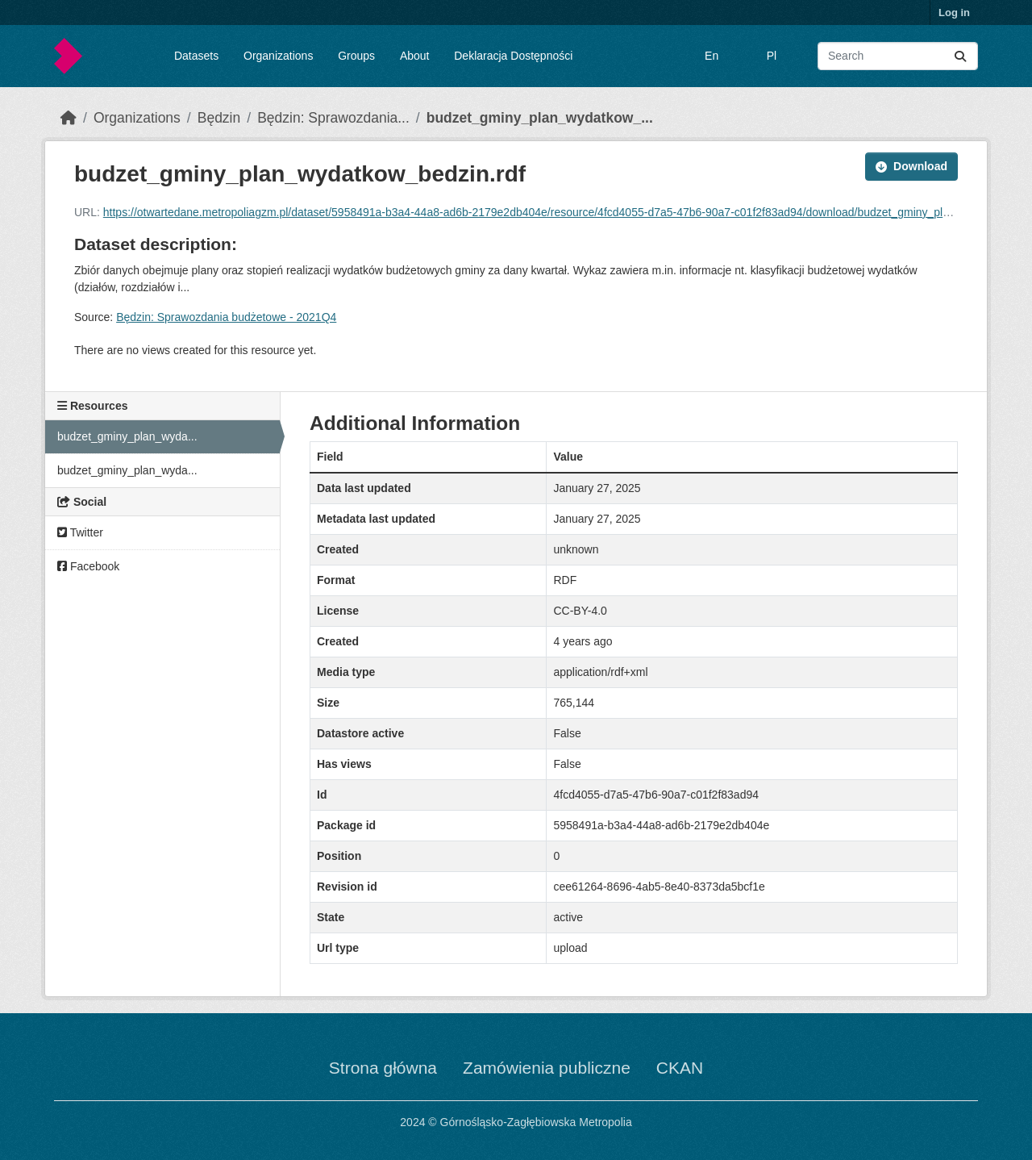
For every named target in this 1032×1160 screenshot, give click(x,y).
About (415, 55)
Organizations (278, 55)
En (711, 55)
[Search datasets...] (898, 56)
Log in (954, 12)
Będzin (219, 118)
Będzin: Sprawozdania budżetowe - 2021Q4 (226, 317)
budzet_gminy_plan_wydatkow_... (540, 118)
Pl (771, 55)
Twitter (80, 532)
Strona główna (383, 1067)
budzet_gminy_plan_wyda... (127, 436)
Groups (356, 55)
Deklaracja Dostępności (513, 55)
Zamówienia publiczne (546, 1067)
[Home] (68, 118)
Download (911, 166)
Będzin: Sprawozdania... (333, 118)
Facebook (88, 566)
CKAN (679, 1067)
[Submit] (960, 56)
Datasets (196, 55)
